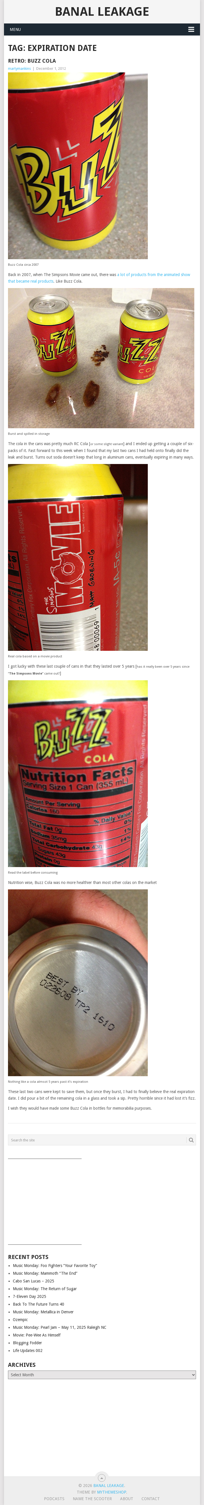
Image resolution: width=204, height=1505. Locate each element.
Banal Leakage (102, 12)
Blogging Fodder (27, 1343)
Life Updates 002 (28, 1350)
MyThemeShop (111, 1492)
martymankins (19, 68)
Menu (15, 29)
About (126, 1498)
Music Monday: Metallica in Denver (43, 1312)
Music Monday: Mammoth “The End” (45, 1273)
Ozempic (20, 1319)
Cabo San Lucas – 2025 (33, 1281)
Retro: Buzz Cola (32, 61)
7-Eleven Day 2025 (29, 1296)
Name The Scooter (92, 1498)
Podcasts (54, 1498)
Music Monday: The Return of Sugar (45, 1288)
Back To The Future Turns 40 (38, 1304)
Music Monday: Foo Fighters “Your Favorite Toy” (55, 1265)
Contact (151, 1498)
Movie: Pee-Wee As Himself (36, 1335)
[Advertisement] (102, 1200)
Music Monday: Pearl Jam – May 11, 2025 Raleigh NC (59, 1327)
